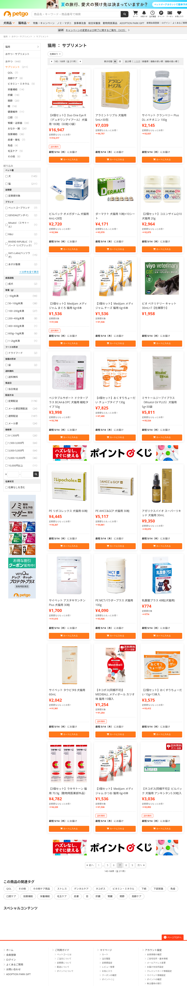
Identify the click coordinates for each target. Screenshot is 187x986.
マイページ (106, 950)
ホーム (9, 950)
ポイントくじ (108, 979)
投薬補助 (28, 896)
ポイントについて (65, 971)
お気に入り (107, 971)
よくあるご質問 (180, 22)
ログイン (166, 22)
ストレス (62, 888)
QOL (8, 888)
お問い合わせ (13, 969)
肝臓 (98, 896)
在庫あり (55, 54)
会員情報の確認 (154, 954)
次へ (139, 865)
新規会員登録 (153, 22)
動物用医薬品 (110, 23)
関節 (122, 896)
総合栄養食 (94, 23)
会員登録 (11, 954)
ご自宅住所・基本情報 (157, 958)
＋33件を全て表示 (29, 271)
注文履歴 (106, 958)
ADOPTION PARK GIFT (132, 23)
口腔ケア (11, 896)
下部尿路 (158, 888)
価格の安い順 (156, 61)
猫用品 (22, 23)
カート (105, 954)
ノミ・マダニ (64, 23)
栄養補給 (45, 896)
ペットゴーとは (64, 954)
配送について (63, 966)
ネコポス (100, 888)
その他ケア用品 (41, 888)
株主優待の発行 (154, 983)
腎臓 (110, 896)
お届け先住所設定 (155, 966)
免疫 (172, 888)
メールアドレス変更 (156, 962)
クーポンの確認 (109, 975)
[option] (93, 4)
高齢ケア (136, 896)
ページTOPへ (172, 937)
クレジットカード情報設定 (159, 971)
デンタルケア (81, 888)
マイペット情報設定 (156, 975)
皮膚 (76, 896)
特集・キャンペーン (44, 23)
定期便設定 (107, 962)
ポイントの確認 (154, 979)
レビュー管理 (108, 966)
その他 (22, 888)
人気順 (137, 61)
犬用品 (7, 23)
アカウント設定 (153, 950)
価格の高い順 (171, 61)
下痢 (144, 888)
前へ (91, 865)
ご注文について (64, 958)
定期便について (64, 962)
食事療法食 (80, 23)
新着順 (145, 61)
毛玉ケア (62, 896)
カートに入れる (69, 159)
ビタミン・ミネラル (123, 888)
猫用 (7, 46)
